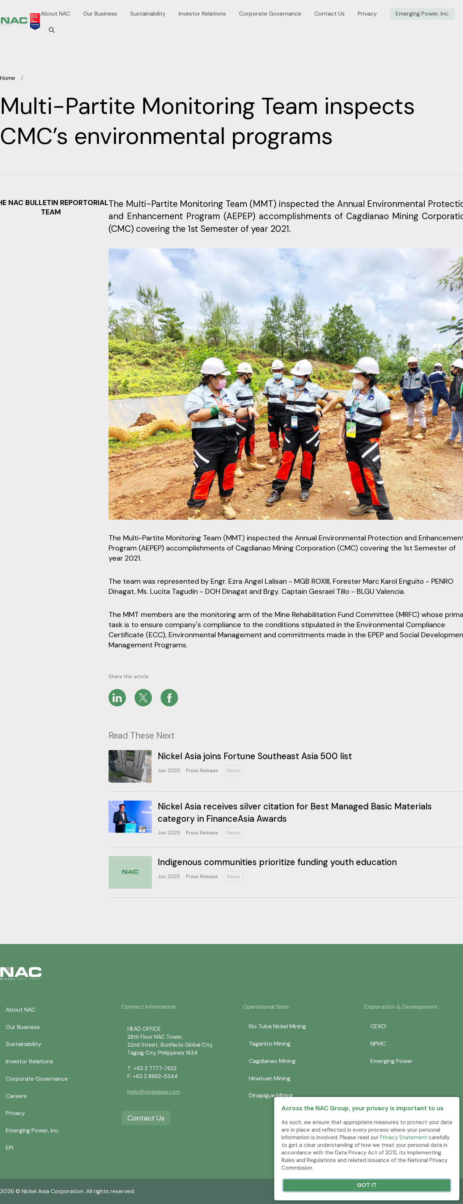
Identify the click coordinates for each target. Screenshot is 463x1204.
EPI (9, 1148)
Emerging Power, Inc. (422, 14)
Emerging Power (391, 1061)
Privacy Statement (403, 1137)
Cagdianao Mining (272, 1061)
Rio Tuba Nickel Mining (277, 1026)
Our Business (100, 14)
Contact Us (329, 14)
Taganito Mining (269, 1043)
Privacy (367, 14)
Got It (367, 1185)
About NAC (55, 14)
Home (7, 78)
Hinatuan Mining (269, 1078)
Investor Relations (202, 14)
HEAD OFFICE (144, 1029)
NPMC (378, 1043)
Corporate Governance (270, 14)
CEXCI (378, 1026)
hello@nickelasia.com (153, 1091)
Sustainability (148, 14)
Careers (16, 1096)
